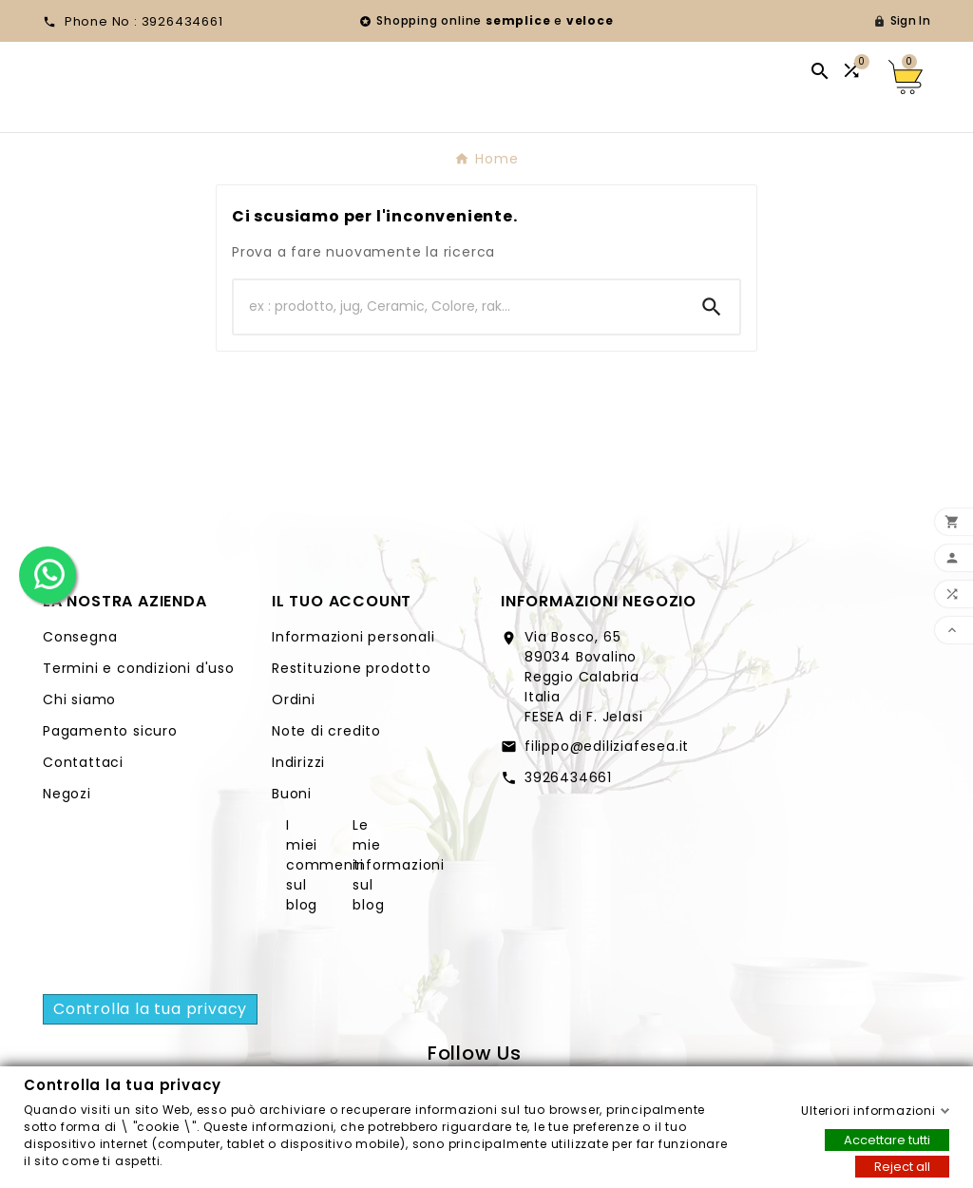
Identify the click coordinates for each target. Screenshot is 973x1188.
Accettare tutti (887, 1139)
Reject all (902, 1166)
